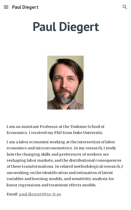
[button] (6, 7)
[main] (66, 26)
